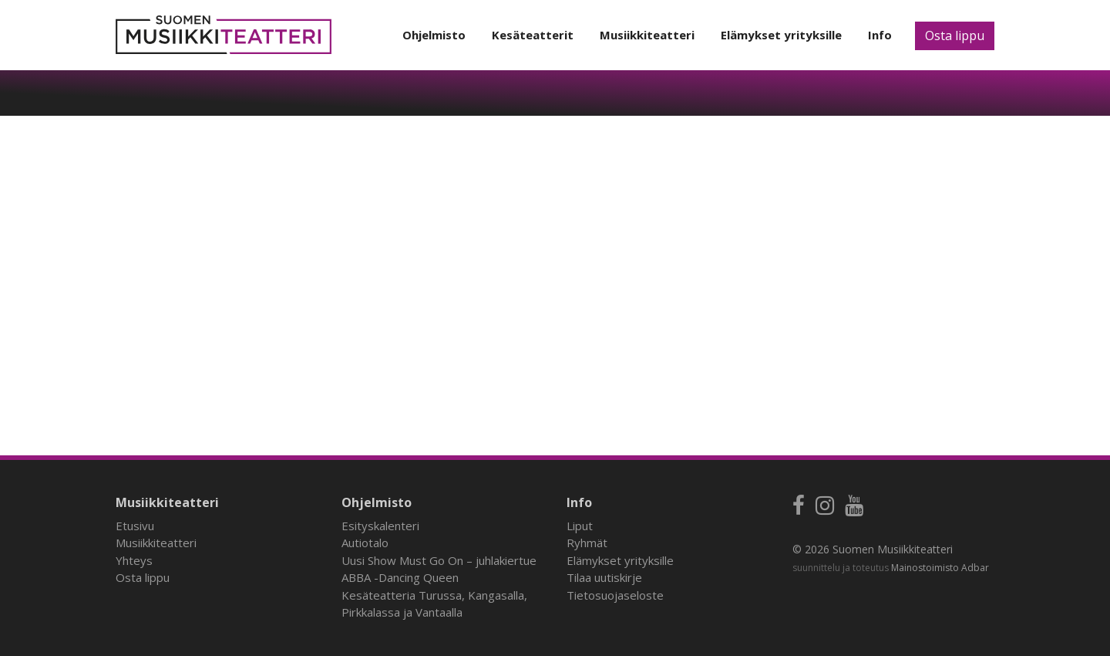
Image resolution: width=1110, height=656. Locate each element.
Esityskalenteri (380, 525)
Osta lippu (954, 35)
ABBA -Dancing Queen (400, 577)
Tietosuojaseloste (615, 595)
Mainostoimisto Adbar (940, 567)
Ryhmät (587, 542)
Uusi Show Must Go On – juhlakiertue (438, 560)
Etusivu (135, 525)
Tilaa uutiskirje (604, 577)
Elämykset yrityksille (781, 34)
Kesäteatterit (533, 34)
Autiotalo (364, 542)
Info (880, 34)
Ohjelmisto (434, 34)
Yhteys (134, 560)
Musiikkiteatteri (647, 34)
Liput (580, 525)
